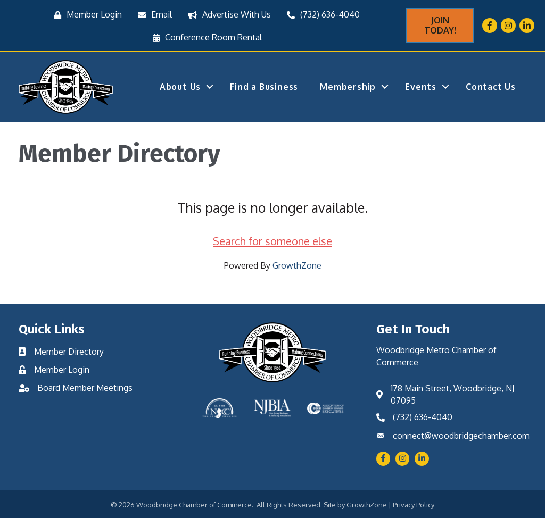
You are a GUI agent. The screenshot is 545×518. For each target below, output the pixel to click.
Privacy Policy (413, 504)
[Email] (152, 15)
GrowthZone (296, 265)
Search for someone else (272, 241)
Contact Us (491, 86)
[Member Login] (85, 15)
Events (420, 86)
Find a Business (264, 86)
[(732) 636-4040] (321, 15)
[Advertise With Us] (227, 15)
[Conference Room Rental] (204, 37)
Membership (348, 86)
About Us (180, 86)
